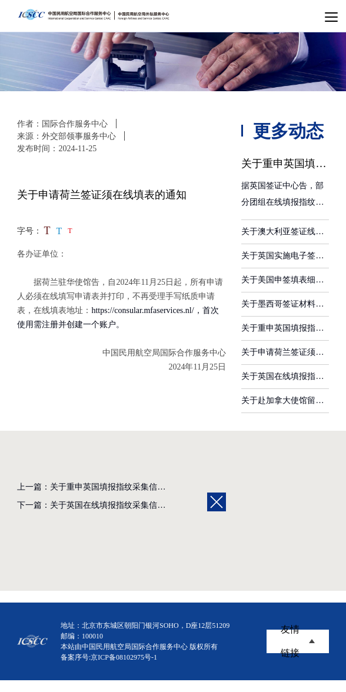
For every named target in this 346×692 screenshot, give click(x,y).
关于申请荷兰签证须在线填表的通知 (284, 352)
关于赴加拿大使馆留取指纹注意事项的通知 (284, 400)
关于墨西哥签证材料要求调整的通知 (284, 304)
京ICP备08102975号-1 (124, 657)
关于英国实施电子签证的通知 (284, 255)
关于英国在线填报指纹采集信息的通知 (284, 376)
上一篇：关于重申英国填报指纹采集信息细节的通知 (112, 487)
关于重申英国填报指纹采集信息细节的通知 (284, 328)
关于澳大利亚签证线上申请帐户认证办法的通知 (284, 231)
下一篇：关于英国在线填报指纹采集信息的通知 (103, 505)
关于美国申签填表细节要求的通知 (284, 279)
